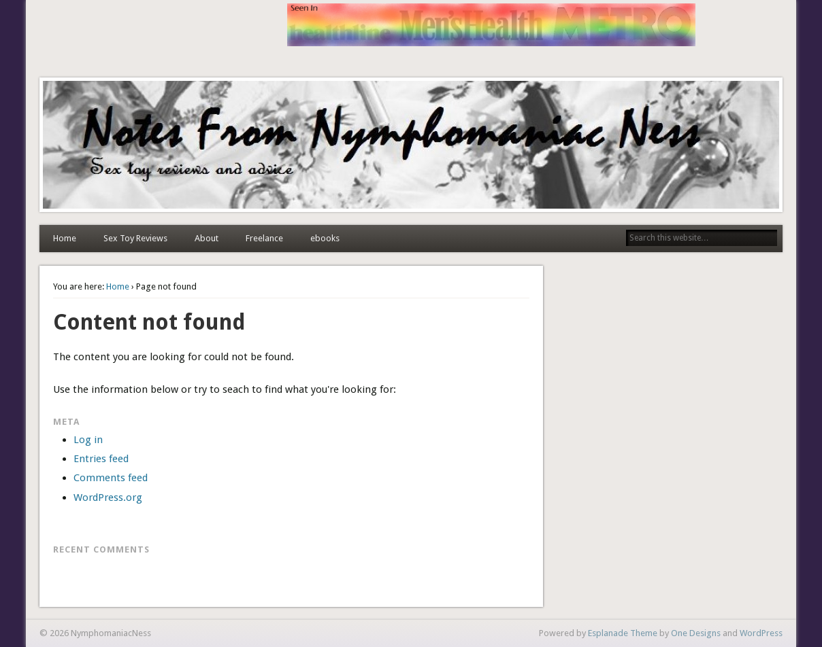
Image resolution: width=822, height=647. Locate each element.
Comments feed (110, 478)
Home (64, 238)
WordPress (761, 633)
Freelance (264, 238)
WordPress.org (107, 497)
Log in (88, 440)
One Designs (696, 633)
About (206, 238)
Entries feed (101, 459)
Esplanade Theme (622, 633)
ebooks (325, 238)
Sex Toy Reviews (135, 238)
